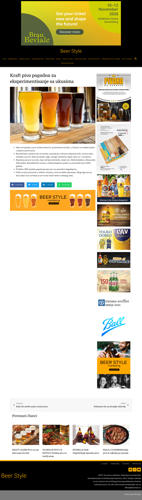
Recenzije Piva (38, 59)
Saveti (58, 59)
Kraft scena (68, 59)
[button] (135, 58)
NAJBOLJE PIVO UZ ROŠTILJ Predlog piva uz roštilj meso (54, 453)
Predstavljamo (81, 59)
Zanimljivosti (24, 59)
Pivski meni (49, 59)
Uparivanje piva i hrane (110, 59)
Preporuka (13, 59)
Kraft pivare (127, 59)
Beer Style (71, 51)
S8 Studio (137, 494)
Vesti (5, 59)
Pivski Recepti (94, 59)
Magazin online (67, 63)
